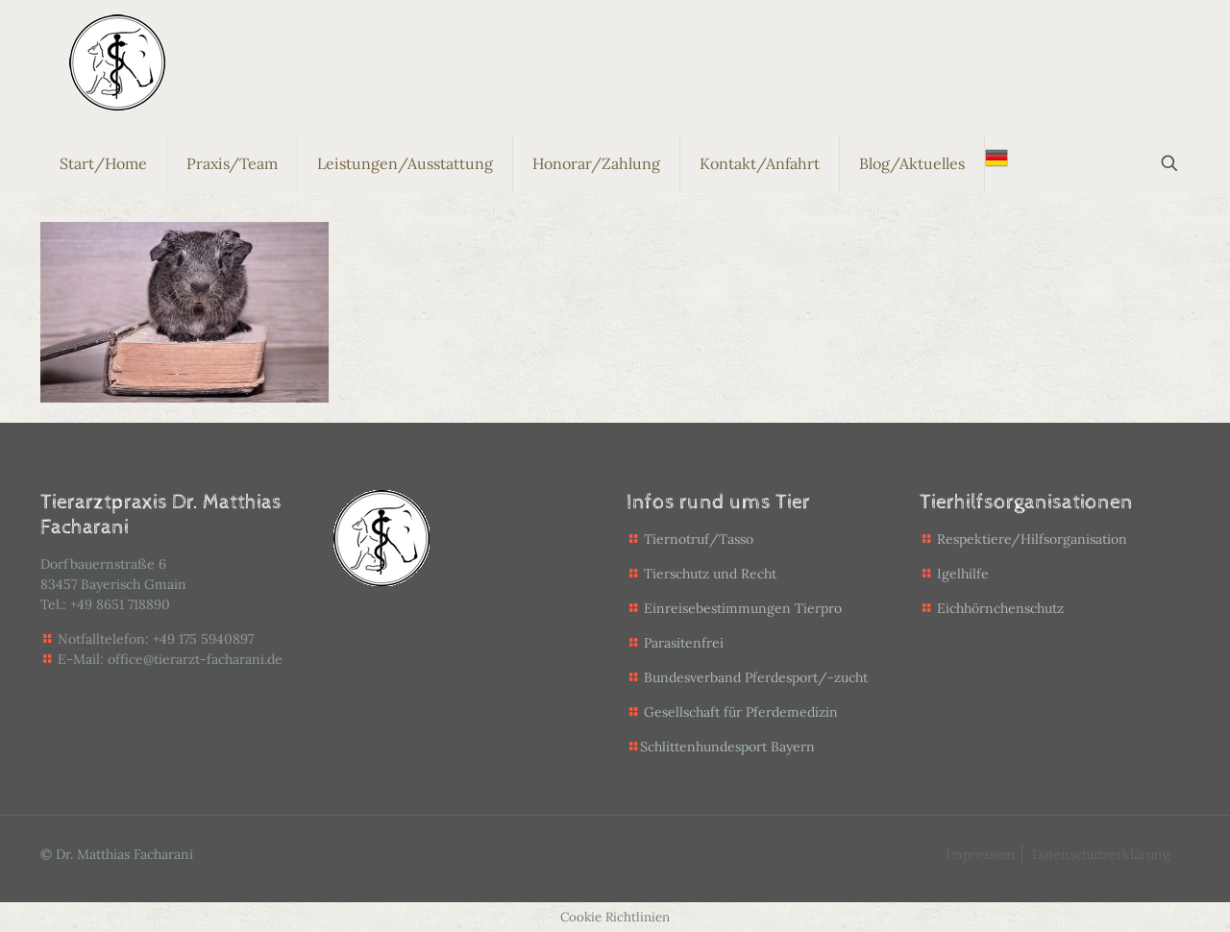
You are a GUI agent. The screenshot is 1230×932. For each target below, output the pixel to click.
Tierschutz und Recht (710, 573)
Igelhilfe (954, 573)
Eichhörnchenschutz (992, 608)
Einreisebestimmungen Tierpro (743, 608)
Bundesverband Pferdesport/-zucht (756, 677)
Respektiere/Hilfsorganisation (1032, 539)
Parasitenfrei (684, 642)
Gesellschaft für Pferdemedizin (741, 712)
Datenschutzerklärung (1101, 854)
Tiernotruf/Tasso (698, 539)
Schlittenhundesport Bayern (727, 746)
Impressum (981, 854)
